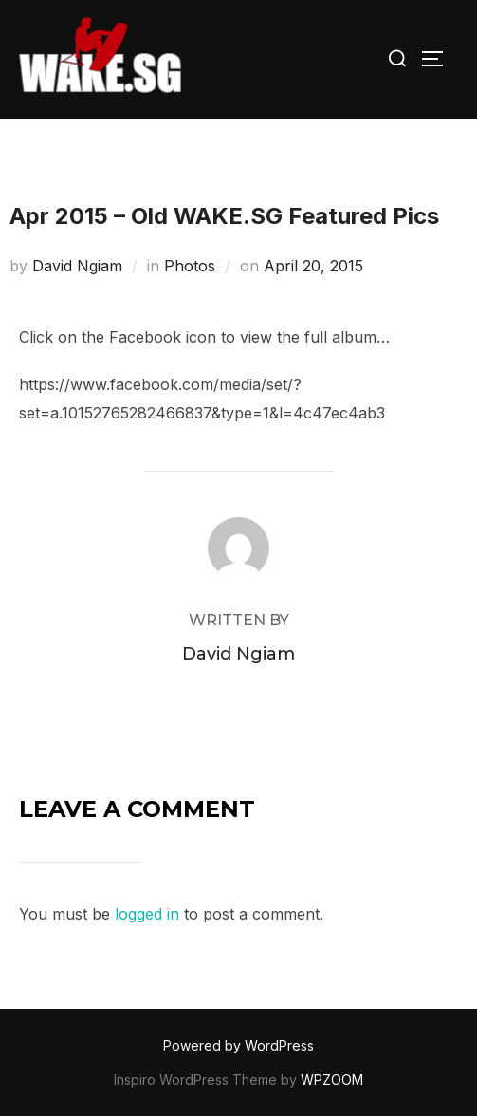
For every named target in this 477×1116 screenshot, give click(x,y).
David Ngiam (77, 265)
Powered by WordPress (238, 1045)
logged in (147, 913)
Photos (189, 265)
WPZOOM (332, 1079)
